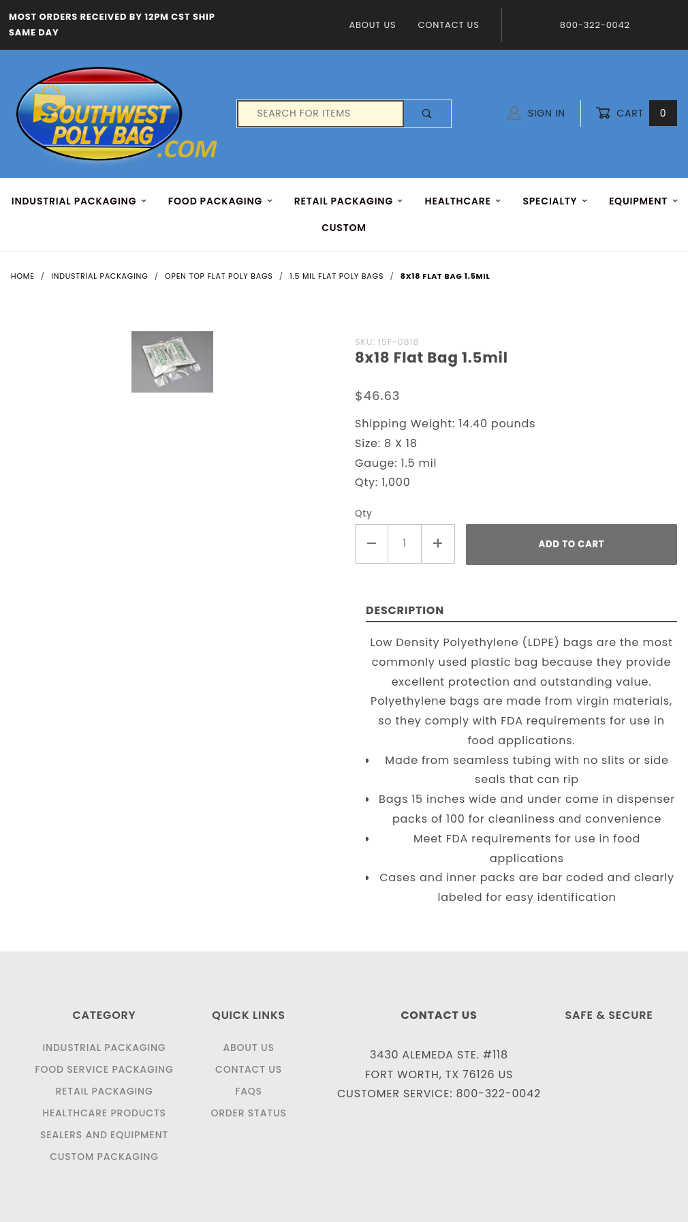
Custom (344, 227)
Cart (636, 113)
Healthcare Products (104, 1113)
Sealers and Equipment (104, 1135)
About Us (372, 24)
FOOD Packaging (220, 201)
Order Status (248, 1113)
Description (405, 610)
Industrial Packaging (104, 1047)
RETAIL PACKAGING (349, 201)
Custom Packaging (104, 1156)
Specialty (554, 201)
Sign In (536, 113)
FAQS (248, 1091)
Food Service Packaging (104, 1069)
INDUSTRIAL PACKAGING (79, 201)
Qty (364, 513)
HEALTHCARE (463, 201)
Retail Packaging (104, 1091)
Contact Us (448, 24)
